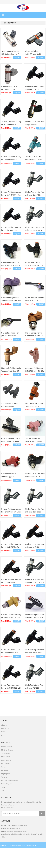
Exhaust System (6, 784)
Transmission (5, 753)
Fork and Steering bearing (9, 780)
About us (4, 725)
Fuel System (5, 763)
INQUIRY (17, 57)
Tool (2, 791)
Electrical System (7, 750)
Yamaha (4, 777)
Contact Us (5, 728)
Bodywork (4, 770)
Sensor (3, 767)
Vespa (3, 787)
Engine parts (5, 774)
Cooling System (6, 746)
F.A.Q (3, 735)
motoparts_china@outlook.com (17, 831)
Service (3, 732)
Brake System (6, 757)
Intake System (6, 760)
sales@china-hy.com (13, 828)
